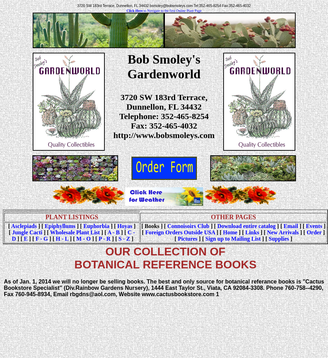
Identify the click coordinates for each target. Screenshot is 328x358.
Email (291, 226)
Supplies (279, 239)
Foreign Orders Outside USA (180, 232)
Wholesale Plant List (75, 232)
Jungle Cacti (27, 232)
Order (314, 232)
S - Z (124, 239)
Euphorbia (96, 226)
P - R (105, 239)
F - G (42, 239)
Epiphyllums (60, 226)
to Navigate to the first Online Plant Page (164, 11)
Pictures (188, 239)
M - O (83, 239)
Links (252, 232)
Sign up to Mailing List (233, 239)
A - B (114, 232)
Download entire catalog (246, 226)
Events (314, 226)
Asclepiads (24, 226)
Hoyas (125, 226)
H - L (62, 239)
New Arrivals (283, 232)
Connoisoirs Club (188, 226)
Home (230, 232)
